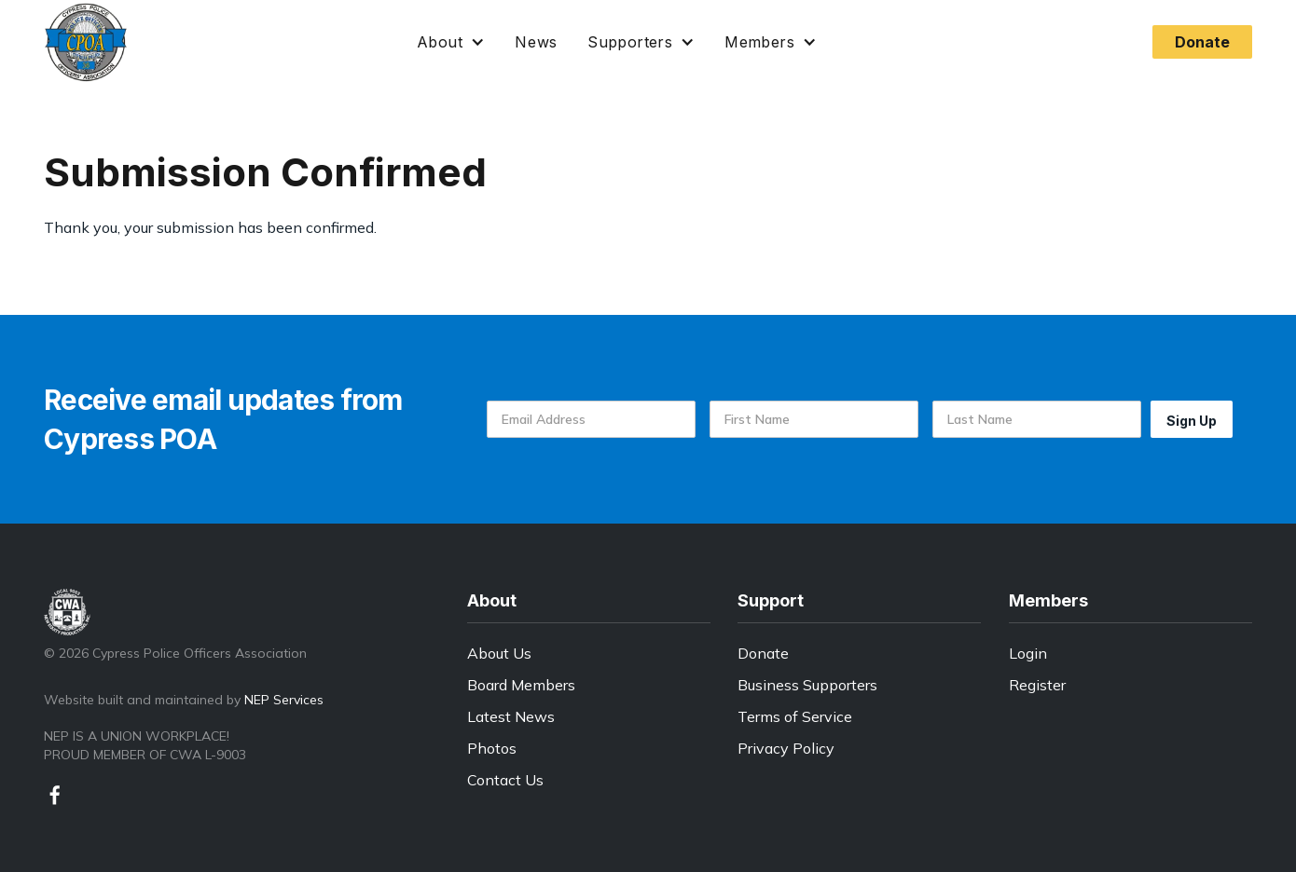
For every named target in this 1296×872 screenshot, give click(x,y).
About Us (499, 653)
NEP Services (284, 699)
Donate (763, 653)
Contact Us (505, 779)
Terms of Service (795, 716)
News (536, 42)
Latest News (511, 716)
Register (1037, 684)
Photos (492, 748)
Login (1028, 653)
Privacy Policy (786, 748)
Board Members (521, 684)
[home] (86, 42)
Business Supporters (807, 684)
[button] (451, 42)
